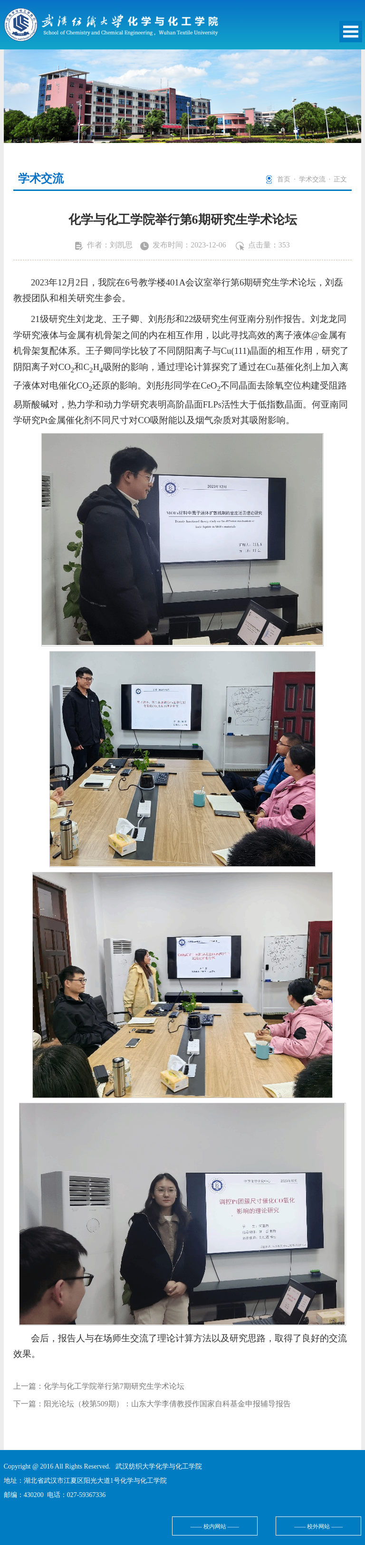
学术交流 (312, 179)
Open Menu (350, 31)
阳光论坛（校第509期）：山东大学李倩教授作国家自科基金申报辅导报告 (167, 1404)
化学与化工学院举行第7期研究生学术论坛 (114, 1386)
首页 (283, 179)
